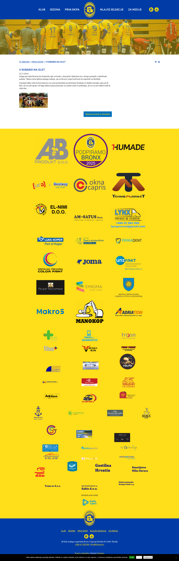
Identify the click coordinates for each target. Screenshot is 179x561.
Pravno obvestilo (82, 553)
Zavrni (139, 557)
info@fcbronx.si (97, 544)
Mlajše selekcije (112, 9)
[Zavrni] (176, 557)
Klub (42, 9)
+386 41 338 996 (82, 544)
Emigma (100, 553)
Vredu (132, 557)
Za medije (135, 9)
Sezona (55, 9)
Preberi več (148, 557)
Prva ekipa (72, 9)
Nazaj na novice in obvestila (98, 114)
